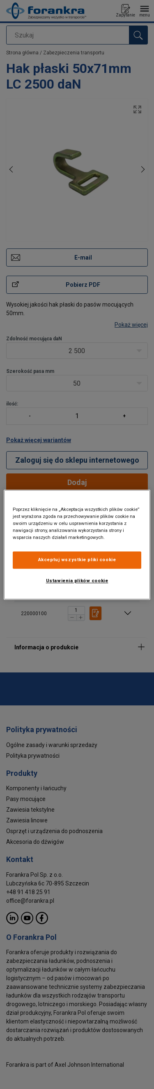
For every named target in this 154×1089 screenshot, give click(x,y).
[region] (77, 544)
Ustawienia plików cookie (77, 580)
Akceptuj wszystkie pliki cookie (77, 559)
